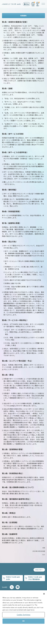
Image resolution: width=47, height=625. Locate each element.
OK (23, 621)
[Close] (44, 594)
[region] (23, 607)
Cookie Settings (23, 615)
